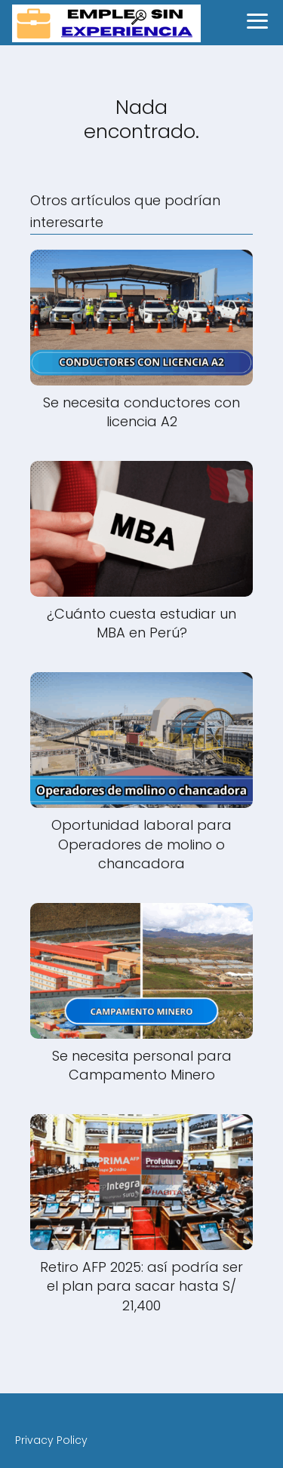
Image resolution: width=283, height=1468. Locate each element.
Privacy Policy (51, 1440)
